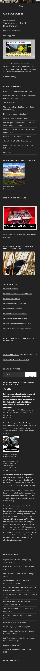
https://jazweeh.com (10, 289)
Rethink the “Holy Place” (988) (14, 622)
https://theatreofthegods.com (14, 304)
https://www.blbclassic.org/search (16, 359)
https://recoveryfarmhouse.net (15, 314)
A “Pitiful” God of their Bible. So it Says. (17, 91)
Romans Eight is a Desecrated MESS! (17, 137)
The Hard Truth (9, 103)
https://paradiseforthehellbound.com (17, 324)
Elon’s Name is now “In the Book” (15, 114)
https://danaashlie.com (11, 299)
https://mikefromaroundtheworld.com (17, 294)
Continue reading (9, 77)
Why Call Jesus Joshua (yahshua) (15, 118)
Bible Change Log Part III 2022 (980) (16, 627)
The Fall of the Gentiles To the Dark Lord (18, 141)
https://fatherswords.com (13, 309)
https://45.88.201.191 (11, 355)
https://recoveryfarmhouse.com (15, 319)
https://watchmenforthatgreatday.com (17, 329)
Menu (20, 6)
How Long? (7, 152)
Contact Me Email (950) (12, 645)
